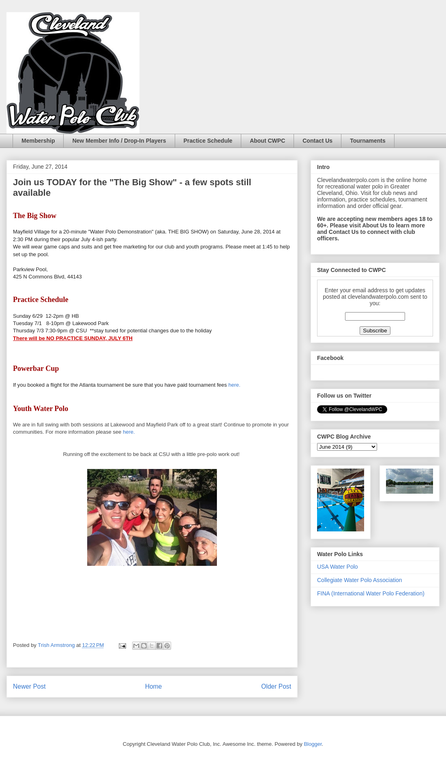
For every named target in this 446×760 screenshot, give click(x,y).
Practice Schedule (208, 140)
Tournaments (368, 140)
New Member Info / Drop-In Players (119, 140)
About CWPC (267, 140)
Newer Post (29, 686)
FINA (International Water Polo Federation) (371, 593)
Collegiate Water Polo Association (359, 580)
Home (153, 686)
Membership (38, 140)
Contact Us (317, 140)
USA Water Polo (337, 566)
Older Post (276, 686)
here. (234, 385)
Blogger (313, 744)
